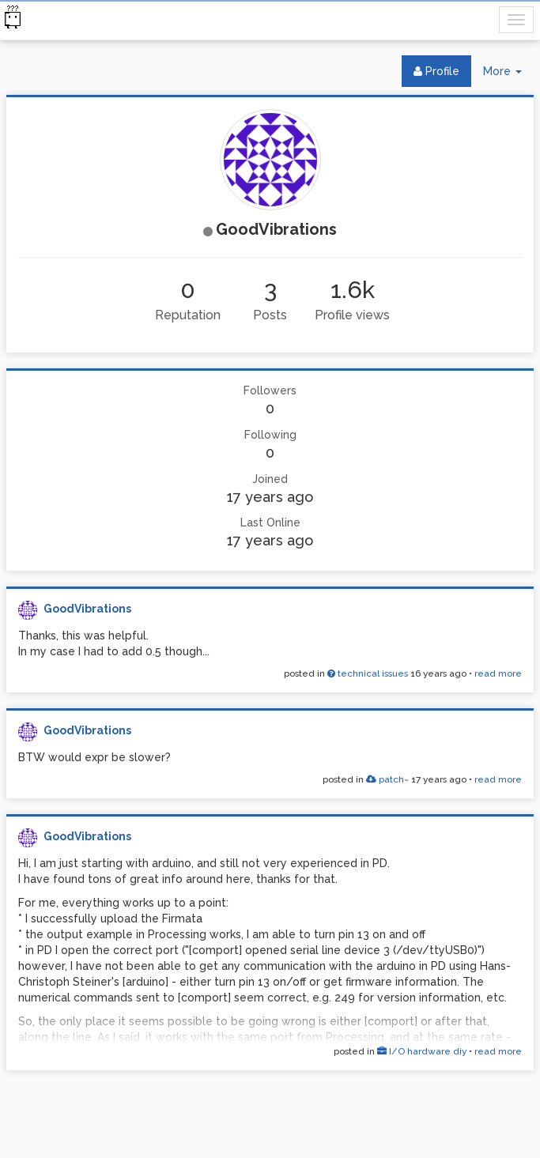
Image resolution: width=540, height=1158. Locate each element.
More (508, 74)
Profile (436, 71)
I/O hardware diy (421, 1051)
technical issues (367, 673)
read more (498, 673)
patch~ (387, 779)
